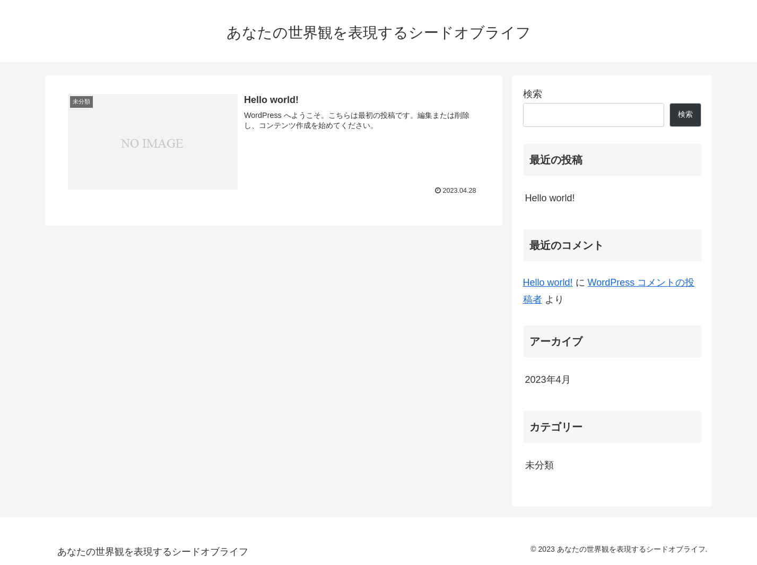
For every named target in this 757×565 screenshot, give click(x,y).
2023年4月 (548, 379)
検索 (532, 94)
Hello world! (550, 198)
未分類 (539, 465)
